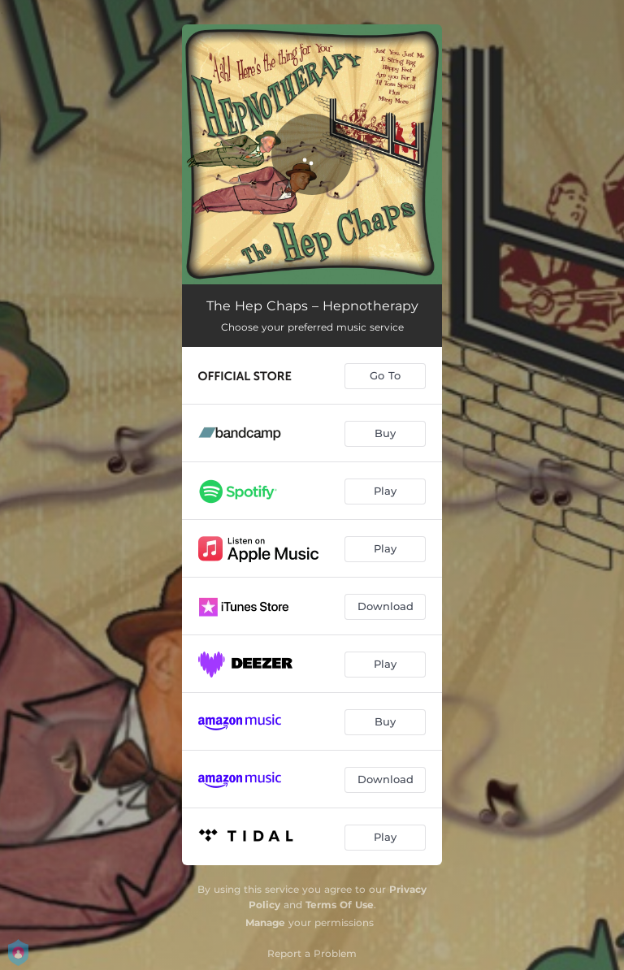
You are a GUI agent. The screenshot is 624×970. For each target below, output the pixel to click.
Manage (265, 922)
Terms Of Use (340, 905)
